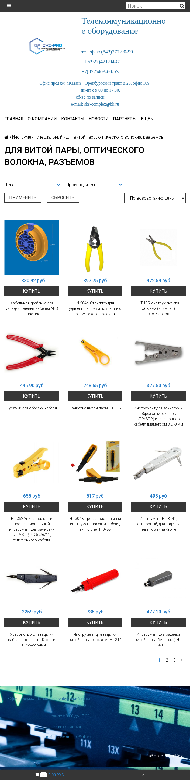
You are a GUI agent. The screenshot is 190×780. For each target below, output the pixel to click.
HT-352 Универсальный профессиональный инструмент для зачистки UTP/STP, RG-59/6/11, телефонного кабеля (31, 529)
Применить (22, 197)
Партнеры (125, 118)
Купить (31, 291)
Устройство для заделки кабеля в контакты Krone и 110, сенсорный (31, 639)
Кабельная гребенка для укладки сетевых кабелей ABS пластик (32, 308)
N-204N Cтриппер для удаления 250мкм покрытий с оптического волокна (95, 308)
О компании (42, 118)
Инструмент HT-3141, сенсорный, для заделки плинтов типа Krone (158, 523)
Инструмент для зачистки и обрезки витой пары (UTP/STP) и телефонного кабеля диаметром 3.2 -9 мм (158, 416)
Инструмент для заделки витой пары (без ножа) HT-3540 (158, 639)
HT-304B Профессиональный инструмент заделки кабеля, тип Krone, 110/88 (95, 523)
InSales (179, 756)
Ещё (147, 118)
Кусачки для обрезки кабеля (31, 408)
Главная (13, 118)
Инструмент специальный (37, 137)
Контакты (72, 118)
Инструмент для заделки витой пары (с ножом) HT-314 (95, 637)
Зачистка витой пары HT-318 (95, 408)
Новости (99, 118)
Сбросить (62, 197)
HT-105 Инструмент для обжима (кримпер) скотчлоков (158, 308)
